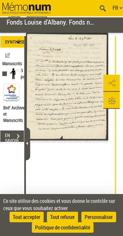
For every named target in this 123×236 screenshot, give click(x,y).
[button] (111, 83)
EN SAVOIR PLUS (14, 137)
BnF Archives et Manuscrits (15, 114)
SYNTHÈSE (14, 42)
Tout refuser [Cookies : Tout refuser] (62, 217)
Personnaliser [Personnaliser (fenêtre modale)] (99, 217)
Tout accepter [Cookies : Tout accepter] (26, 217)
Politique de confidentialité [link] (62, 227)
